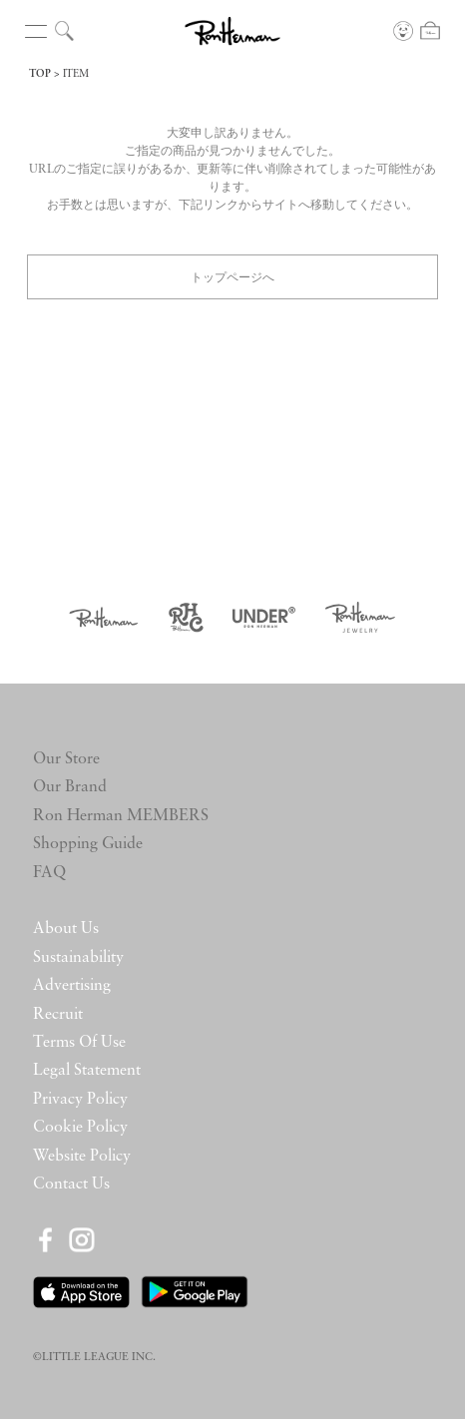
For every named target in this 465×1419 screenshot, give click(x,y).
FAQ (49, 873)
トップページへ (232, 275)
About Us (66, 929)
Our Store (66, 759)
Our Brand (70, 787)
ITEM (76, 74)
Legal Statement (87, 1071)
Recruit (58, 1015)
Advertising (72, 986)
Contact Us (71, 1184)
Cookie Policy (80, 1128)
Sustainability (78, 958)
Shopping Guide (88, 844)
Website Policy (82, 1157)
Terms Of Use (79, 1043)
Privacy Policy (80, 1100)
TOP (40, 74)
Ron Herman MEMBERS (121, 816)
